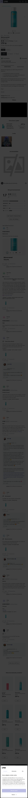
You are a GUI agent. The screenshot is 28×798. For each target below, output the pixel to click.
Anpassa (14, 794)
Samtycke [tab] (5, 771)
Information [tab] (14, 771)
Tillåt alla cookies (14, 790)
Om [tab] (22, 771)
